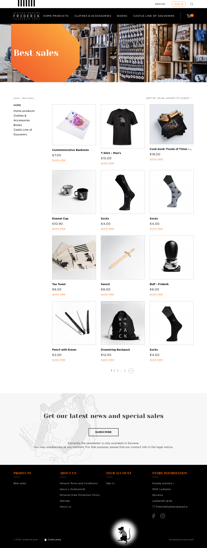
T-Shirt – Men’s (111, 153)
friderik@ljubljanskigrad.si (172, 506)
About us (65, 506)
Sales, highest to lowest (175, 98)
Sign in (178, 4)
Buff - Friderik (159, 284)
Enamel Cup (60, 218)
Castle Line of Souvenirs (154, 16)
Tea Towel (59, 284)
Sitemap (65, 501)
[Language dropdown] (161, 4)
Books (122, 16)
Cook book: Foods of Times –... (171, 149)
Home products (56, 16)
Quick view (58, 160)
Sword (105, 284)
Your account (119, 473)
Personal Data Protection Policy (80, 495)
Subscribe (103, 432)
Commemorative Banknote (70, 150)
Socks (105, 218)
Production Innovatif (181, 539)
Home (17, 105)
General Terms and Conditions (78, 483)
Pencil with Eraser (64, 349)
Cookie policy (54, 539)
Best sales (19, 483)
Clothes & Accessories (93, 16)
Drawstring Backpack (115, 349)
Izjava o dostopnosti (72, 489)
